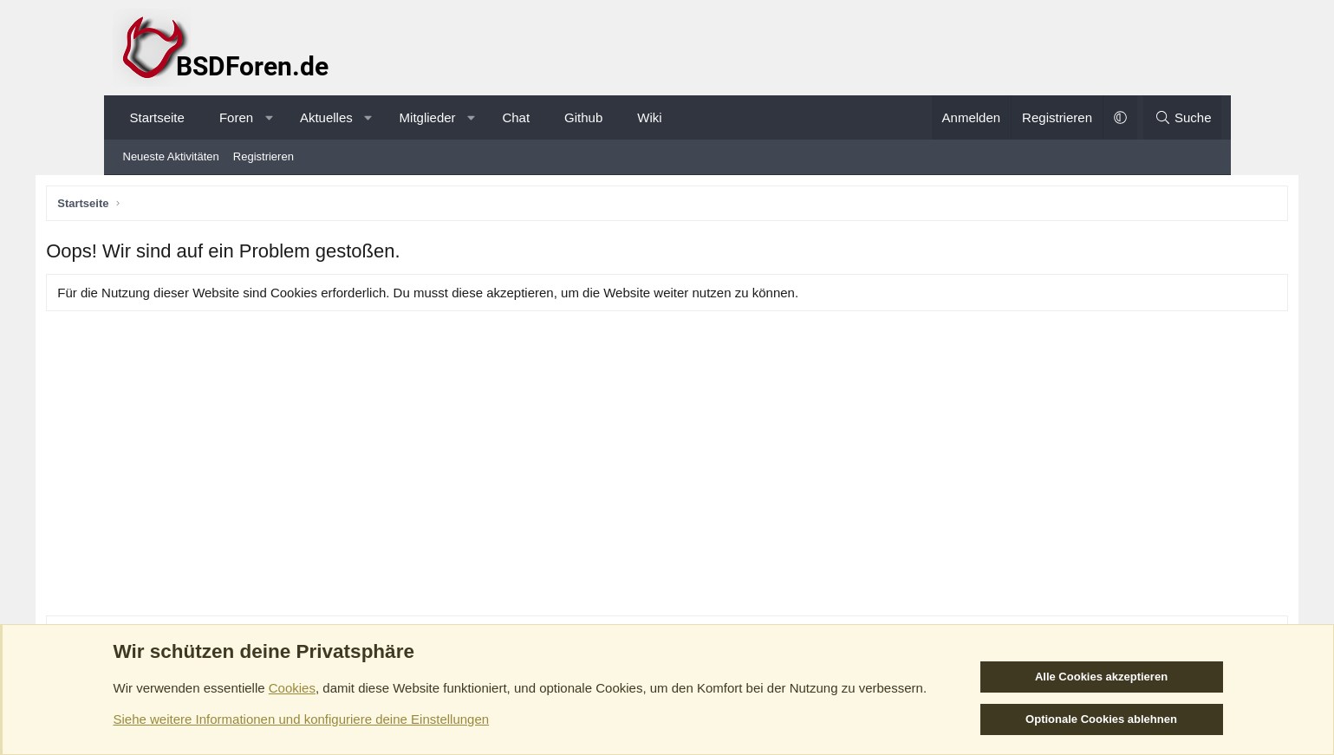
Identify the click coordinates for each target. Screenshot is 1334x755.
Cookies (292, 687)
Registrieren (263, 156)
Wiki (649, 117)
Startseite (157, 117)
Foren (236, 117)
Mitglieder (428, 117)
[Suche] (1182, 117)
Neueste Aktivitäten (171, 156)
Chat (516, 117)
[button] (269, 117)
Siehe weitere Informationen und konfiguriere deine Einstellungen (302, 719)
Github (583, 117)
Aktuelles (326, 117)
